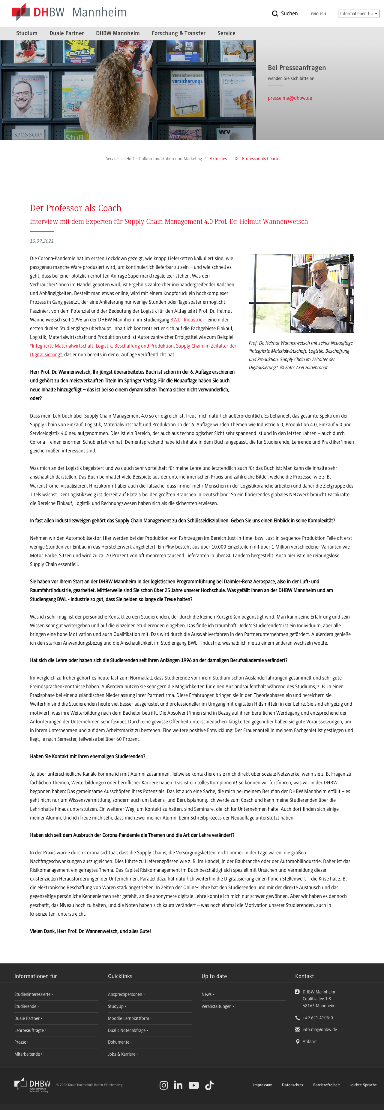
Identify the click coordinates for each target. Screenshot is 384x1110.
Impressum (262, 1085)
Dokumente (119, 1042)
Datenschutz (293, 1085)
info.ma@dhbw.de (320, 1029)
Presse (20, 1042)
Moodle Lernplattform (129, 1018)
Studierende (26, 1006)
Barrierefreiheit (326, 1085)
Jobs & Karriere (122, 1054)
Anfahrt (310, 1041)
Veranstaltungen (217, 1006)
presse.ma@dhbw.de (290, 98)
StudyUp (116, 1006)
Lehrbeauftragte (29, 1030)
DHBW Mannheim (118, 34)
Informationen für (358, 13)
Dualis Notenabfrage (127, 1030)
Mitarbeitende (27, 1054)
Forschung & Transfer (179, 34)
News (207, 994)
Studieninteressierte (33, 994)
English (318, 14)
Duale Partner (67, 34)
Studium (27, 34)
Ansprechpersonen (125, 994)
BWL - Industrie (186, 320)
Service (227, 34)
